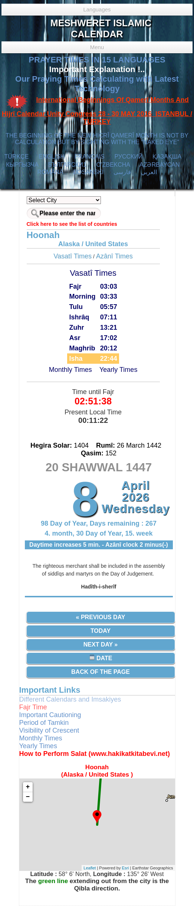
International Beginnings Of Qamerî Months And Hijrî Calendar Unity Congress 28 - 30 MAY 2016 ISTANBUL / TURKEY (97, 111)
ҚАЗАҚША (166, 156)
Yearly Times (118, 369)
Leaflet (89, 868)
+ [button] (28, 787)
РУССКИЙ (128, 156)
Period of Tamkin (44, 722)
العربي (149, 172)
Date (100, 657)
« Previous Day (100, 617)
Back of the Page (100, 672)
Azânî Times (114, 256)
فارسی (122, 172)
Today (101, 631)
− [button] (28, 797)
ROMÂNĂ (50, 172)
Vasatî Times (72, 256)
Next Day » (100, 644)
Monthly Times (70, 369)
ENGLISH (52, 156)
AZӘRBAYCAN (159, 165)
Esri (125, 868)
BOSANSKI (88, 172)
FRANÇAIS (90, 156)
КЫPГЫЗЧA (22, 165)
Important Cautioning (50, 715)
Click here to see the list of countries (72, 224)
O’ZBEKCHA (113, 165)
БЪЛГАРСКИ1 (67, 165)
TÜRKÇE (16, 156)
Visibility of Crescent (49, 730)
